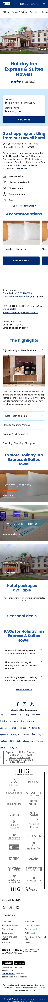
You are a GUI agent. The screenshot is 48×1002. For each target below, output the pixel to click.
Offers (6, 12)
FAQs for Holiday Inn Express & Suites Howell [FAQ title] (24, 636)
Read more (22, 168)
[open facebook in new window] (16, 704)
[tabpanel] (24, 378)
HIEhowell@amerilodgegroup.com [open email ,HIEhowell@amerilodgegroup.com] (26, 296)
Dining (45, 12)
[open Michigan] (14, 755)
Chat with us (7, 929)
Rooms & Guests (12, 108)
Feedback (29, 943)
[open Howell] (29, 755)
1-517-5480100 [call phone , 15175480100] (24, 293)
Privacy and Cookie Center (10, 938)
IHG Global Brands (10, 925)
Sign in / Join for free (29, 4)
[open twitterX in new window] (31, 704)
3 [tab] (24, 51)
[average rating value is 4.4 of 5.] (20, 81)
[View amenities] (11, 534)
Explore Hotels (31, 929)
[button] (44, 4)
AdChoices (30, 933)
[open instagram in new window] (23, 704)
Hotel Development (33, 925)
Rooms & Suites (19, 12)
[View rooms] (9, 495)
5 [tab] (27, 51)
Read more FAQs (24, 689)
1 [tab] (20, 51)
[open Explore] (10, 752)
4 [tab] (26, 51)
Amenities (34, 12)
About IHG (6, 921)
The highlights (24, 340)
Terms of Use (7, 933)
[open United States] (26, 752)
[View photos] (9, 573)
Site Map (6, 942)
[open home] (1, 757)
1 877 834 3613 (30, 951)
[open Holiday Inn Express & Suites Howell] (23, 761)
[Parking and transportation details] (20, 312)
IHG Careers (30, 921)
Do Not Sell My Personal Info (35, 938)
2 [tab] (22, 51)
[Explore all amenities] (24, 206)
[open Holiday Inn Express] (20, 757)
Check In (8, 99)
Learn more (8, 973)
